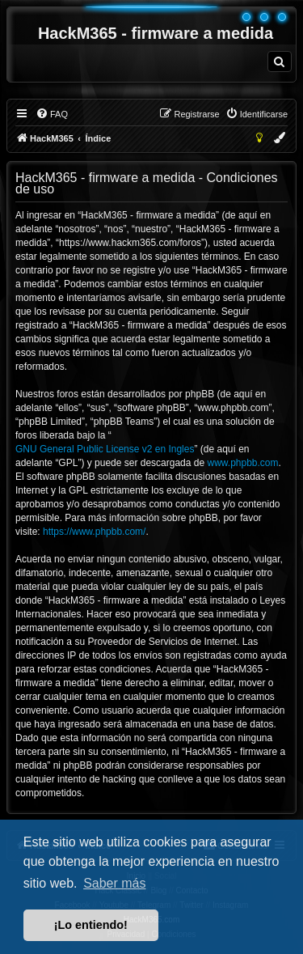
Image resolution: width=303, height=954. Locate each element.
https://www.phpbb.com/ (94, 531)
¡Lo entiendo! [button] (91, 924)
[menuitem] (279, 61)
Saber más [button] (114, 883)
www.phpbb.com (242, 463)
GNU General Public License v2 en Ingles (104, 449)
